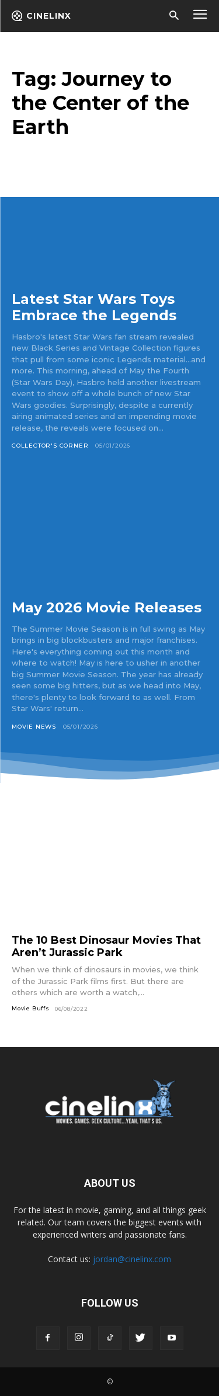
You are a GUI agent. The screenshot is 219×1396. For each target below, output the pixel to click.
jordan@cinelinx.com (132, 1259)
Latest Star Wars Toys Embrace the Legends (94, 307)
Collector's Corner (50, 445)
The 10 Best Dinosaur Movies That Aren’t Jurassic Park (106, 946)
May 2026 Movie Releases (106, 607)
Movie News (34, 726)
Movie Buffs (31, 1008)
